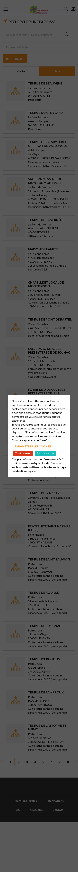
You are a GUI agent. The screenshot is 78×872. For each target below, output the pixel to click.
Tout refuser (23, 453)
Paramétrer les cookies (33, 446)
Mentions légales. (26, 471)
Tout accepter (45, 453)
